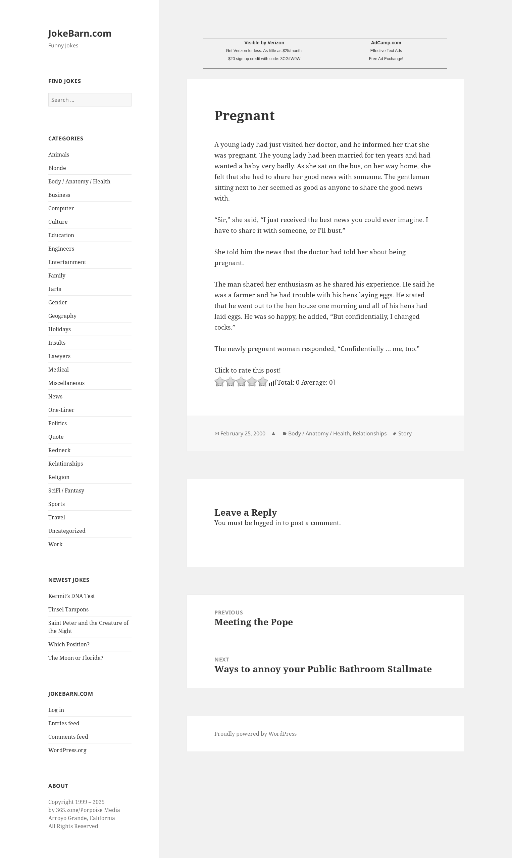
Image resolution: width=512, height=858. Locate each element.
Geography (62, 315)
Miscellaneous (66, 383)
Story (405, 433)
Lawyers (59, 356)
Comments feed (68, 736)
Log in (56, 710)
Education (61, 235)
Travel (56, 517)
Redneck (59, 450)
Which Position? (69, 644)
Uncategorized (67, 530)
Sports (56, 504)
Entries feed (64, 723)
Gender (57, 302)
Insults (56, 342)
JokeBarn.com (80, 33)
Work (55, 544)
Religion (58, 477)
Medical (58, 369)
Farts (54, 289)
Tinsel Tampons (68, 609)
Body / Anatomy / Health (79, 181)
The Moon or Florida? (75, 657)
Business (59, 195)
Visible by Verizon (264, 42)
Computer (61, 208)
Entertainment (67, 262)
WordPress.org (67, 750)
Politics (57, 423)
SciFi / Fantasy (66, 490)
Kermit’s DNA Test (71, 596)
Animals (58, 154)
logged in (267, 522)
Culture (58, 221)
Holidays (59, 329)
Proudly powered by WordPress (255, 733)
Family (56, 275)
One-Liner (61, 410)
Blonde (57, 168)
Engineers (61, 248)
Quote (56, 436)
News (55, 396)
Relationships (65, 463)
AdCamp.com (386, 42)
